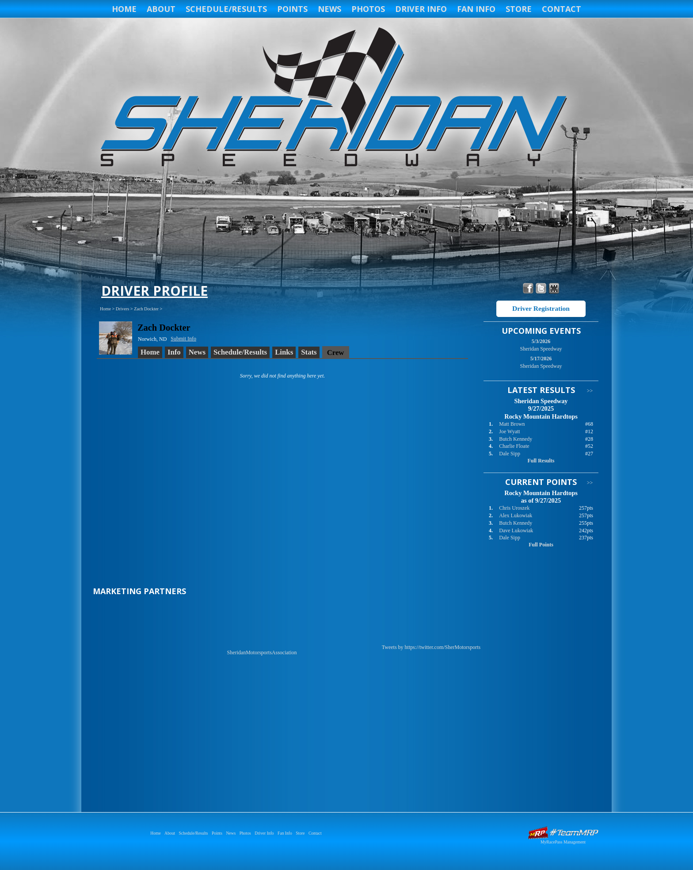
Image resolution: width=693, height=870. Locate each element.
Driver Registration (541, 308)
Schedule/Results (226, 9)
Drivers (122, 308)
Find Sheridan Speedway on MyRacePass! (554, 288)
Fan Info (476, 9)
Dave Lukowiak (516, 530)
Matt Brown (512, 424)
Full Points (541, 545)
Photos (368, 9)
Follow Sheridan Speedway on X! (541, 288)
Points (292, 9)
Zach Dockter (146, 308)
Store (519, 9)
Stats (308, 352)
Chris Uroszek (514, 508)
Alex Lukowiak (515, 515)
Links (284, 352)
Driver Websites (563, 832)
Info (174, 352)
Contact (561, 9)
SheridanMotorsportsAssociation (262, 652)
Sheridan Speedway (332, 98)
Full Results (540, 461)
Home (124, 9)
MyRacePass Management (563, 841)
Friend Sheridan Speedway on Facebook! (528, 288)
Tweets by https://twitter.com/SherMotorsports (431, 647)
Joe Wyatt (509, 431)
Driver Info (421, 9)
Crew (335, 352)
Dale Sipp (509, 453)
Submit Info (183, 339)
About (161, 9)
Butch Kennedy (515, 439)
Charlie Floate (514, 446)
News (329, 9)
